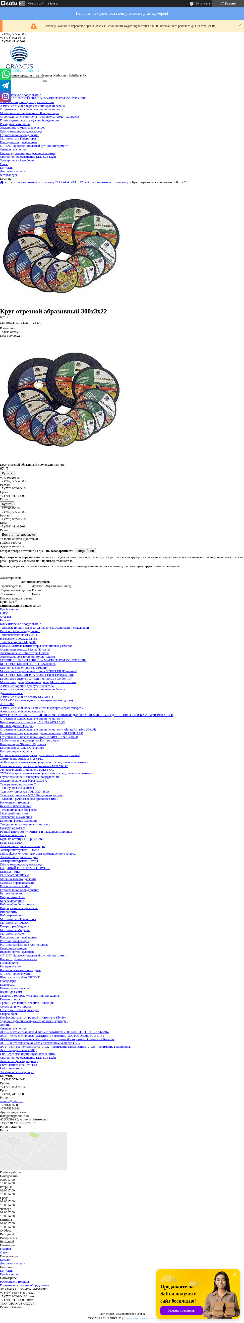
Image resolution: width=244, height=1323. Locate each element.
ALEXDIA (7, 704)
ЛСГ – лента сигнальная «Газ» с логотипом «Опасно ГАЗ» (40, 1043)
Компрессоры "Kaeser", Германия (23, 744)
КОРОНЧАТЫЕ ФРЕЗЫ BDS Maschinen (28, 664)
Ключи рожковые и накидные (20, 970)
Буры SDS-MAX (11, 842)
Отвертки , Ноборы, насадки (19, 1010)
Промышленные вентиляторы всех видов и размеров (36, 646)
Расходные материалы (15, 124)
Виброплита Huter (12, 897)
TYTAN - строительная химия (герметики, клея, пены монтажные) (46, 773)
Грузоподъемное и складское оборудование (30, 120)
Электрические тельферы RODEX (23, 780)
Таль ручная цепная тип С (18, 784)
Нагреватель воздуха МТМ (18, 638)
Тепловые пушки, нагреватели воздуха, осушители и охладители (44, 627)
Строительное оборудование (19, 135)
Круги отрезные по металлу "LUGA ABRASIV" (48, 182)
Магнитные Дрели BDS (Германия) (24, 667)
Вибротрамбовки (11, 915)
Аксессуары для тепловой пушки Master (27, 657)
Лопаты (5, 1025)
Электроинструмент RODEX (20, 850)
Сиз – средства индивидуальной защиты (27, 153)
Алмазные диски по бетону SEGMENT (27, 697)
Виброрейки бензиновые (17, 904)
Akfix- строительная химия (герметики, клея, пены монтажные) (44, 762)
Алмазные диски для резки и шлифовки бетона (32, 106)
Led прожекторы (11, 1068)
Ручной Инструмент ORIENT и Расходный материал (36, 831)
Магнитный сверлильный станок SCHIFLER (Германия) (38, 671)
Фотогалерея (8, 175)
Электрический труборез (17, 160)
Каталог (5, 620)
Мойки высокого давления (18, 879)
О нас (4, 164)
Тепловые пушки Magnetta (18, 642)
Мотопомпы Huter (12, 933)
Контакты (6, 167)
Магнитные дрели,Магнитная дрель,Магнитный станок (38, 682)
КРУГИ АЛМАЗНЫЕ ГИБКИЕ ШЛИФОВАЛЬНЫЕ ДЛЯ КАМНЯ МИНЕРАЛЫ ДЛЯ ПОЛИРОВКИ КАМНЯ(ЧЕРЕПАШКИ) (87, 715)
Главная (5, 1248)
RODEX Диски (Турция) (17, 726)
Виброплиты (8, 912)
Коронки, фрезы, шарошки (18, 820)
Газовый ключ (9, 962)
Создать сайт (36, 3)
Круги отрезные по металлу (107, 182)
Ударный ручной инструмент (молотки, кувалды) (33, 1021)
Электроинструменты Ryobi (19, 857)
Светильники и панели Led (18, 1065)
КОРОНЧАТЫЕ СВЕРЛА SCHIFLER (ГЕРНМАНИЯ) (37, 675)
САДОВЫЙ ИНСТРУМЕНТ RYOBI (25, 868)
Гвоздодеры (8, 981)
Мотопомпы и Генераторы (18, 138)
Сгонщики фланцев (13, 948)
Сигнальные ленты (13, 149)
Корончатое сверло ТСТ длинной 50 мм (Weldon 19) (35, 678)
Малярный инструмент (16, 813)
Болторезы (7, 984)
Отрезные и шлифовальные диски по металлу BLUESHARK (41, 733)
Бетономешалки (11, 893)
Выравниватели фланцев (17, 952)
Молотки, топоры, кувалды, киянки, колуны (30, 995)
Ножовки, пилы (10, 999)
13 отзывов (203, 3)
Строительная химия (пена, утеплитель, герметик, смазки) (40, 116)
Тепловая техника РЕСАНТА (20, 635)
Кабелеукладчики (12, 901)
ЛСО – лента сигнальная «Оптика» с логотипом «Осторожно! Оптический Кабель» (57, 1039)
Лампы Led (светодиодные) (19, 1061)
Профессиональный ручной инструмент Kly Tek (33, 1017)
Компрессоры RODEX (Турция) (22, 747)
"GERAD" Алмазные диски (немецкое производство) (36, 700)
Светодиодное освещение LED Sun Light (28, 156)
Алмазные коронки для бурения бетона (27, 102)
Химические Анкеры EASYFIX (21, 758)
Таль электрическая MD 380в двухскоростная (31, 795)
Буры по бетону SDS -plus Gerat (22, 839)
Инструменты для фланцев (18, 142)
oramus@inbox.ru (11, 1101)
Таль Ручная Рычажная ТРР (19, 788)
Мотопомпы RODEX (14, 922)
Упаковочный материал (16, 817)
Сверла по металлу (13, 835)
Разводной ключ (11, 966)
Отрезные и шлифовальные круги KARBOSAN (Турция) (39, 737)
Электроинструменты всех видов (22, 127)
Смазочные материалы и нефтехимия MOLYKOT (34, 766)
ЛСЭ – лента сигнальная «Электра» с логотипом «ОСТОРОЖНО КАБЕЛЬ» (52, 1035)
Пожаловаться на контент (139, 1318)
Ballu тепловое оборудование (20, 631)
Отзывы (5, 616)
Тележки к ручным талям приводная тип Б (29, 799)
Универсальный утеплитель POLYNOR (27, 769)
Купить (7, 473)
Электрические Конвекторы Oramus (24, 653)
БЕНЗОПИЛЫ (10, 872)
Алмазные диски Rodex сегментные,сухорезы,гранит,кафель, (42, 708)
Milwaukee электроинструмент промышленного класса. (38, 853)
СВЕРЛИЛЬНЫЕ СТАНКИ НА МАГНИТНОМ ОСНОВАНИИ (43, 98)
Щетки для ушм (11, 992)
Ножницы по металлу (15, 988)
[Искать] (45, 81)
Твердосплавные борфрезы (18, 809)
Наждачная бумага (12, 828)
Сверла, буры (9, 1014)
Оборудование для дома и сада (21, 131)
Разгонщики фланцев (14, 941)
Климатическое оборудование (20, 95)
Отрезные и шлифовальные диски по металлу (31, 109)
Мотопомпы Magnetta (15, 930)
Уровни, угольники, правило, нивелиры (27, 1003)
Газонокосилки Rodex (15, 886)
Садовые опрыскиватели (17, 882)
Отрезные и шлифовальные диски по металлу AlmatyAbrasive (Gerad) (48, 729)
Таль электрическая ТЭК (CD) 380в (24, 791)
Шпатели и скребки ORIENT (20, 977)
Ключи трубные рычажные (18, 959)
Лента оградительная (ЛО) (18, 1050)
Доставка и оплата (12, 171)
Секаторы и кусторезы (15, 1006)
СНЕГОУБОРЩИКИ (14, 875)
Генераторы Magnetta (14, 926)
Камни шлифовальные (15, 806)
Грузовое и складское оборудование (24, 1285)
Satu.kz (140, 1314)
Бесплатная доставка (18, 534)
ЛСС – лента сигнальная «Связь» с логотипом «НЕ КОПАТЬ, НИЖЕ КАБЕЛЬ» (54, 1032)
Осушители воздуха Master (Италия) (25, 649)
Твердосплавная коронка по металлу (25, 824)
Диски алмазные (11, 693)
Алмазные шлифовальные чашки (23, 711)
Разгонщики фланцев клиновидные (24, 944)
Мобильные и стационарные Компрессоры (29, 113)
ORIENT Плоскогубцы (15, 973)
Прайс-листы (9, 609)
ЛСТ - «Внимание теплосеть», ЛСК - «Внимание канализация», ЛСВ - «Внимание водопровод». (66, 1046)
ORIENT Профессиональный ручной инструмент (34, 145)
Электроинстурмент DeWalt (19, 861)
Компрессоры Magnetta (16, 751)
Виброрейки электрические (19, 908)
